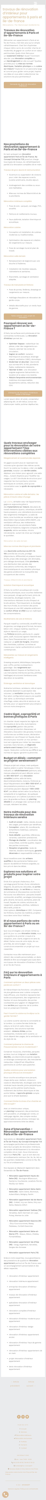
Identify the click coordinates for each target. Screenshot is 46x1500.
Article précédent (15, 1382)
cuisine (9, 502)
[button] (23, 85)
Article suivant (31, 1382)
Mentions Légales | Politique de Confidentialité (23, 1489)
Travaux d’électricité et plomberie (18, 580)
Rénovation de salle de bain (15, 541)
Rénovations (8, 25)
